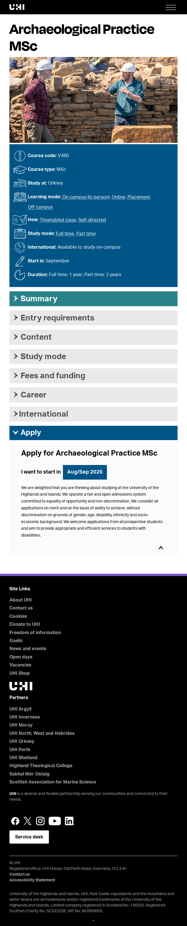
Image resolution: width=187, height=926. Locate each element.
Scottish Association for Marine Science (52, 782)
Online (118, 197)
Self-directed (92, 220)
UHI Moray (21, 725)
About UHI (20, 600)
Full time (65, 234)
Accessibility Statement (32, 880)
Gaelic (16, 640)
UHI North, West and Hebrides (42, 733)
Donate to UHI (24, 624)
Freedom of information (35, 632)
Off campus (40, 207)
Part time (86, 234)
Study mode (39, 357)
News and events (27, 648)
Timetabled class (58, 220)
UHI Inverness (24, 717)
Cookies (18, 616)
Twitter (27, 821)
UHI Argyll (20, 709)
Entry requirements (53, 318)
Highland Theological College (40, 765)
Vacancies (20, 665)
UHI (12, 794)
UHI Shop (19, 673)
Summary (34, 299)
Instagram (40, 821)
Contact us (21, 608)
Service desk (29, 837)
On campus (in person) (86, 197)
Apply (26, 432)
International (40, 414)
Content (32, 337)
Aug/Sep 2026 (85, 472)
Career (29, 395)
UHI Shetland (23, 757)
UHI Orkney (21, 741)
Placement (139, 197)
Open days (21, 657)
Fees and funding (48, 376)
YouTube (55, 821)
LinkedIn (70, 821)
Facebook (15, 821)
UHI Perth (19, 749)
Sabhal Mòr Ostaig (29, 774)
